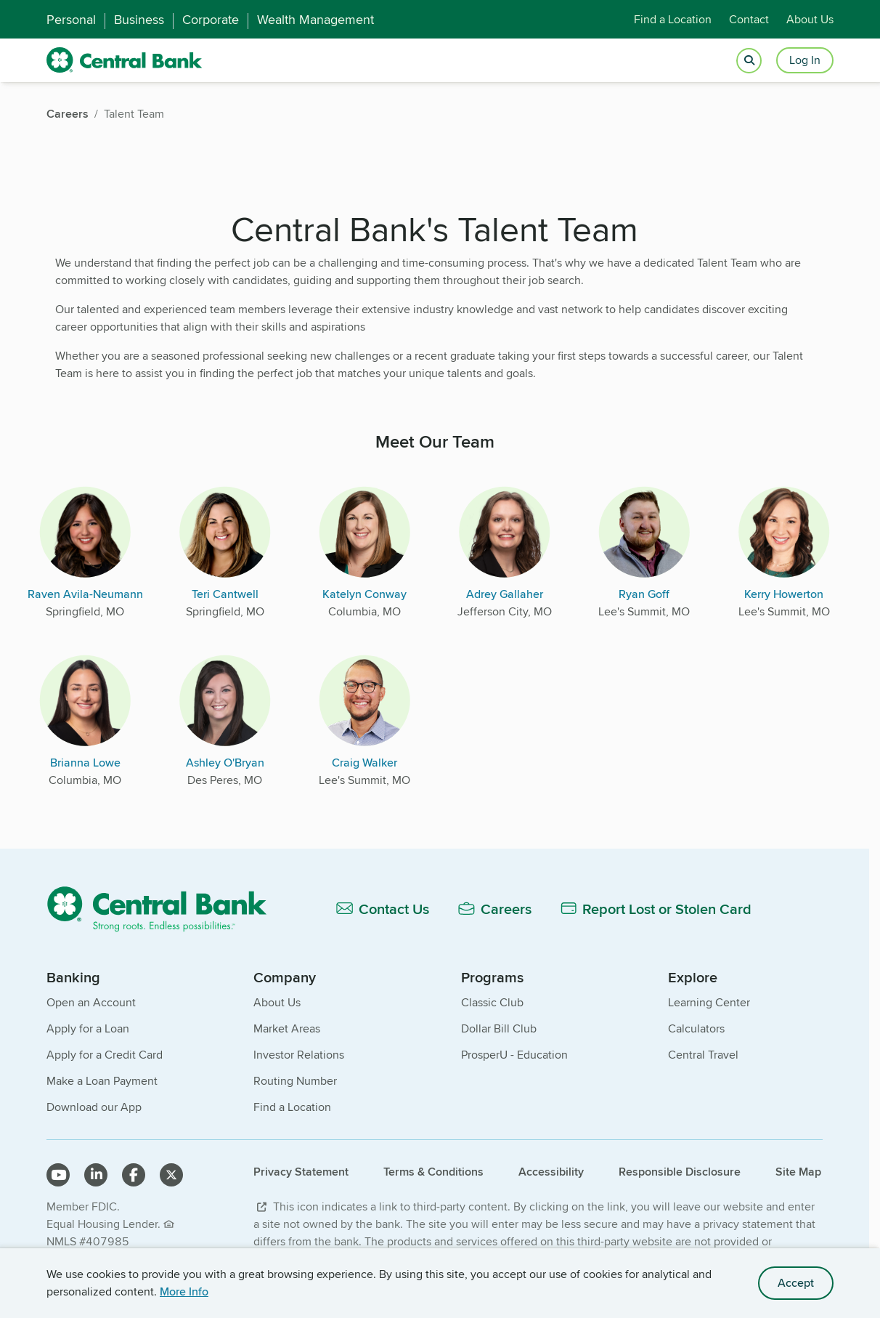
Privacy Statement (301, 1171)
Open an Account (91, 1002)
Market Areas (286, 1028)
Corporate (210, 19)
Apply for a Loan (87, 1028)
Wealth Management (315, 19)
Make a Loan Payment (102, 1080)
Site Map (798, 1171)
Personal (71, 19)
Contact (749, 19)
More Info (184, 1291)
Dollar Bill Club (499, 1028)
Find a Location (673, 19)
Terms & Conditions (433, 1171)
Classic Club (492, 1002)
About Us (810, 19)
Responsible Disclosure (680, 1171)
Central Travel (703, 1054)
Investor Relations (298, 1054)
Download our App (94, 1107)
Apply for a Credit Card (104, 1054)
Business (139, 19)
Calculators (696, 1028)
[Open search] (749, 60)
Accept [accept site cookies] (796, 1282)
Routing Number (295, 1080)
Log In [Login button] (804, 60)
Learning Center (709, 1002)
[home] (124, 60)
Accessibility (551, 1171)
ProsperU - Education (514, 1054)
